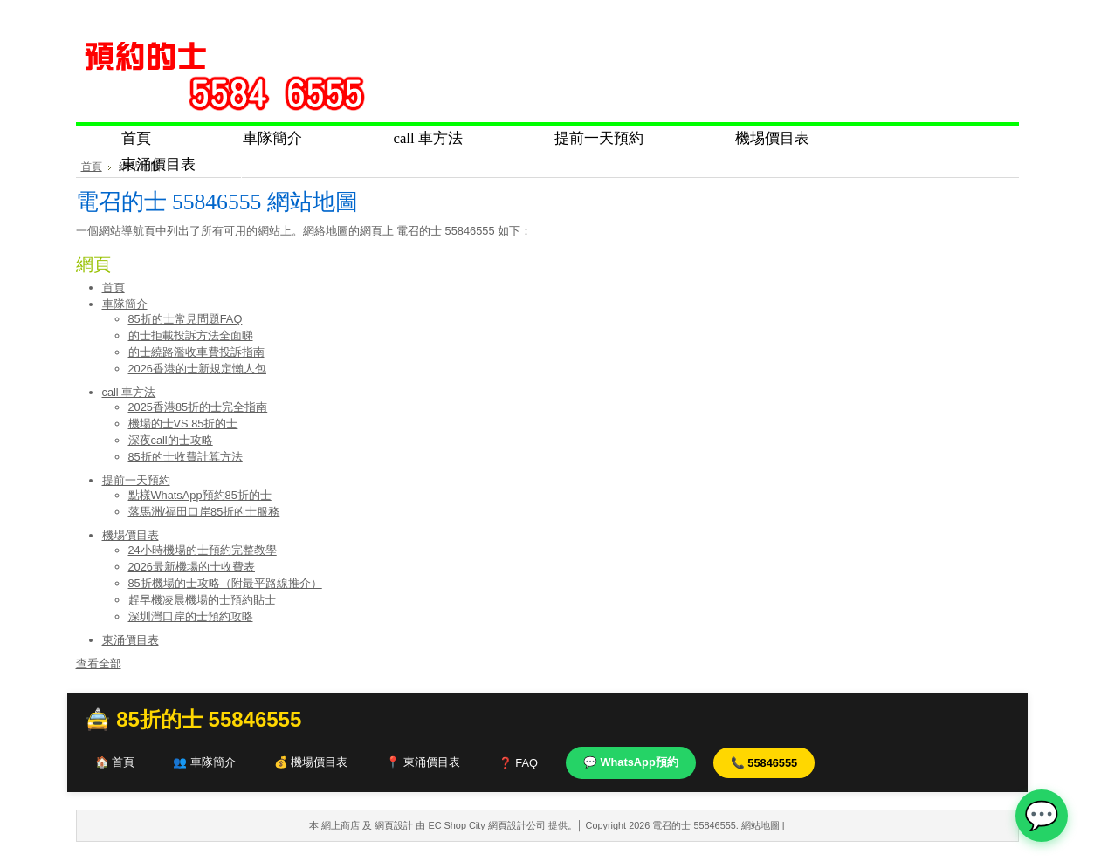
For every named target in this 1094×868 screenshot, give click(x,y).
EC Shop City (456, 825)
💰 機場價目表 (311, 762)
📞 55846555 (764, 762)
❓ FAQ (518, 762)
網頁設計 (394, 825)
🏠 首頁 (115, 762)
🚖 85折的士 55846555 (193, 719)
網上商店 (340, 825)
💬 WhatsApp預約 (630, 762)
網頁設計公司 (517, 825)
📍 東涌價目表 (423, 762)
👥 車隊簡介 (204, 762)
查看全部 (98, 663)
